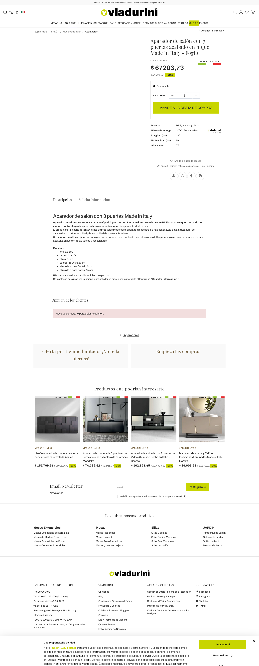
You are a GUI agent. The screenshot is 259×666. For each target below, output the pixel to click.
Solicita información (94, 199)
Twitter (201, 606)
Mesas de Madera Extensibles (50, 537)
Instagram (203, 596)
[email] (149, 487)
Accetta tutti (223, 619)
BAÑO (113, 23)
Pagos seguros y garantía (160, 606)
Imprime (208, 166)
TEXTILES (183, 23)
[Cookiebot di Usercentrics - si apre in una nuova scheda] (21, 659)
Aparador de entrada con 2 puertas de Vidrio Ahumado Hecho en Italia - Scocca (153, 457)
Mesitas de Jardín (212, 545)
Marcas (204, 23)
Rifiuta (223, 641)
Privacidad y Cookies (109, 606)
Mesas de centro (105, 537)
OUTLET (193, 23)
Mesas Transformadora (109, 541)
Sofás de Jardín (211, 541)
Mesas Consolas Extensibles (49, 545)
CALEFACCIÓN (101, 23)
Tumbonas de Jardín (214, 532)
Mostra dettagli (53, 659)
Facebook (203, 592)
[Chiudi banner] (254, 616)
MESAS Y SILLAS (59, 23)
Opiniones (103, 592)
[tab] (62, 199)
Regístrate (198, 487)
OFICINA (162, 23)
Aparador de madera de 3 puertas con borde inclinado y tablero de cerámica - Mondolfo (105, 457)
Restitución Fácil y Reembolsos (163, 601)
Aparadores (129, 335)
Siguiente (217, 30)
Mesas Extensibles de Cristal (49, 541)
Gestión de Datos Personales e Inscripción (169, 592)
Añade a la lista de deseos (185, 161)
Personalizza (222, 630)
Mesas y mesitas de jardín (110, 545)
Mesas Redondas (106, 532)
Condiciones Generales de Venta (115, 601)
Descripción (62, 199)
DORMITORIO (150, 23)
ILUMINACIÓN (85, 23)
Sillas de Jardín (159, 545)
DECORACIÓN (125, 23)
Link (183, 496)
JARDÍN (137, 23)
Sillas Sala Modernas (162, 541)
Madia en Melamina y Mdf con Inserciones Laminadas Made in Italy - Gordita (201, 457)
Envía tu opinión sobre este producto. (177, 166)
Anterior (205, 30)
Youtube (202, 601)
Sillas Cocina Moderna (163, 537)
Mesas (100, 527)
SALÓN (73, 23)
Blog (100, 596)
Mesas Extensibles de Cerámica (51, 532)
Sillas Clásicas (159, 532)
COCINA (172, 23)
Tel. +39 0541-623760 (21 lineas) (50, 596)
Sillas (155, 527)
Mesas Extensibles (47, 527)
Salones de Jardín (213, 537)
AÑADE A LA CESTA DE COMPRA (186, 108)
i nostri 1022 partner (63, 622)
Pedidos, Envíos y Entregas (161, 596)
